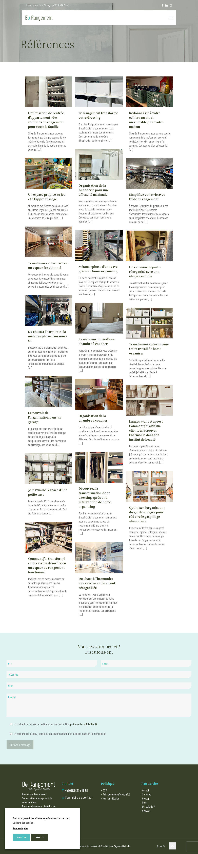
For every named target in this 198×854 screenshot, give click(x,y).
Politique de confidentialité (116, 794)
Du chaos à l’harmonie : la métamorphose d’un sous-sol (47, 336)
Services (146, 794)
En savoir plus (20, 828)
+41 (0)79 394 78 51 (76, 790)
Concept (146, 798)
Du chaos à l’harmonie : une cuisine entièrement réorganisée (97, 583)
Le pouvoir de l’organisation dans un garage (44, 417)
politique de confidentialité (83, 724)
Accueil (145, 790)
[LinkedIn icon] (166, 5)
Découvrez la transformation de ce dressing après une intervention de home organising (95, 497)
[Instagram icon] (170, 5)
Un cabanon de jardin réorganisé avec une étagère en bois (145, 271)
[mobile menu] (170, 18)
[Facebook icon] (162, 5)
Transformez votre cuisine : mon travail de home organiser (149, 348)
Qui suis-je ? (148, 806)
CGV (105, 790)
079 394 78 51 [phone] (62, 5)
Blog (144, 802)
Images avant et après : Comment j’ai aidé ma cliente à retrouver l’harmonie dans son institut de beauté (146, 430)
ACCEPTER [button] (21, 837)
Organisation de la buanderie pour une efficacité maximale (94, 190)
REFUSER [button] (40, 837)
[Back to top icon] (172, 845)
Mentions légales (111, 798)
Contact (146, 810)
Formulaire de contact (79, 797)
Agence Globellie (123, 846)
